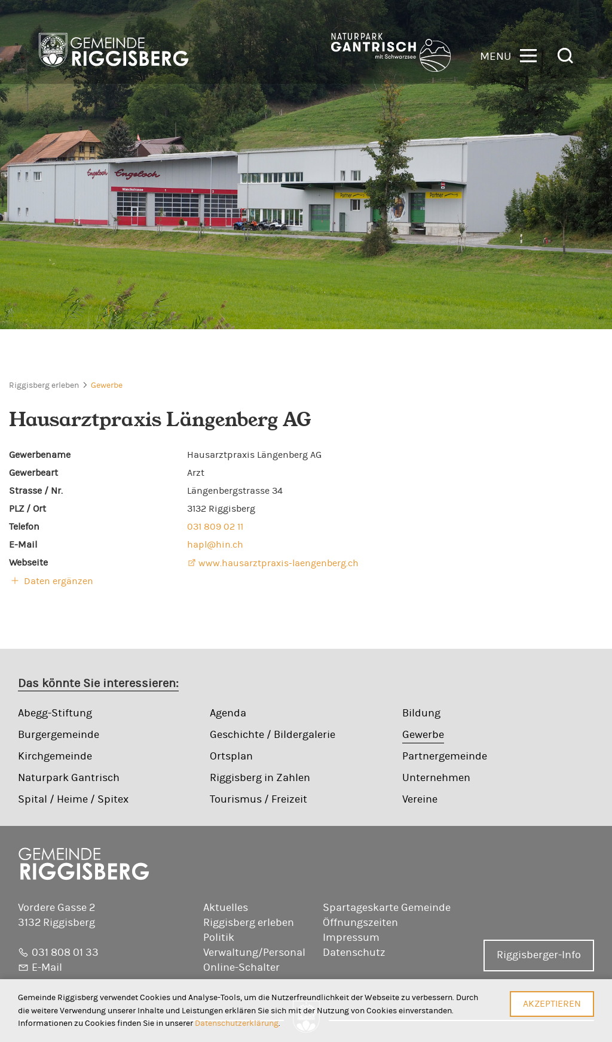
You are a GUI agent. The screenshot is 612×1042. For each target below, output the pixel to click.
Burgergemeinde (58, 735)
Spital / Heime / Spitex (73, 800)
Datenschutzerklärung (237, 1023)
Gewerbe (107, 385)
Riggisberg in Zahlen (260, 778)
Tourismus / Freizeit (258, 800)
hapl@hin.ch (215, 544)
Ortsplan (231, 756)
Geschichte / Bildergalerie (272, 735)
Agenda (228, 713)
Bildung (421, 713)
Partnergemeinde (444, 756)
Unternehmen (436, 778)
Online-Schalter (241, 968)
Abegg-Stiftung (55, 713)
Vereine (419, 800)
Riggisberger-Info (539, 955)
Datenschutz (354, 953)
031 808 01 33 (65, 953)
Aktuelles (225, 908)
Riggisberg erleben (44, 385)
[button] (508, 55)
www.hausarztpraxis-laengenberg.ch (278, 563)
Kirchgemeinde (55, 756)
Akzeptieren (552, 1003)
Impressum (351, 938)
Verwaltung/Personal (254, 953)
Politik (218, 938)
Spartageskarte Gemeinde (387, 908)
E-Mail (47, 968)
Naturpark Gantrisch (69, 778)
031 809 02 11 (215, 526)
